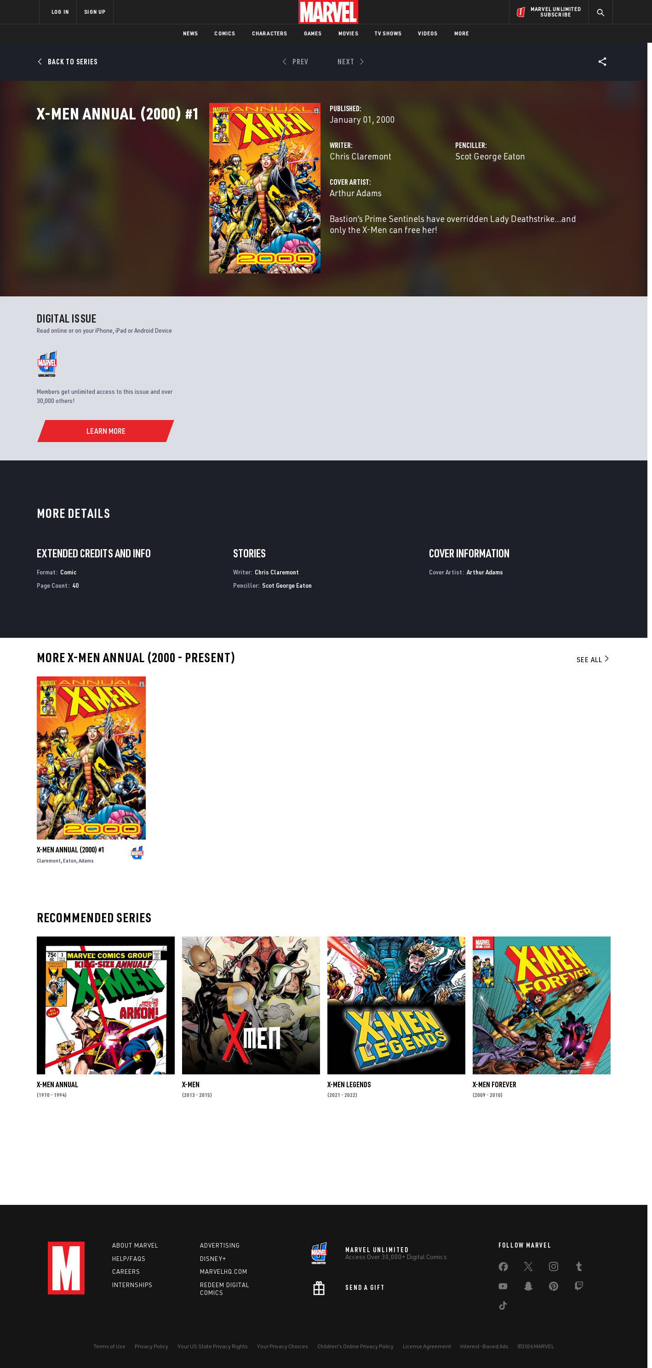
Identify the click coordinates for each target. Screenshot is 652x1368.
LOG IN (60, 11)
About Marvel (135, 1245)
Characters (269, 33)
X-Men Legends (349, 1160)
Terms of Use (109, 1346)
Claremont (49, 937)
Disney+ (213, 1258)
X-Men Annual (57, 1160)
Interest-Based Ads (484, 1346)
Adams (86, 937)
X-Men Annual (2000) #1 (71, 926)
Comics (224, 33)
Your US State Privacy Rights (212, 1346)
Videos (427, 33)
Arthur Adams (235, 233)
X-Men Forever (494, 1160)
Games (313, 33)
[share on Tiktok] (503, 1307)
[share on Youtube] (503, 1288)
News (190, 33)
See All (594, 735)
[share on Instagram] (553, 1268)
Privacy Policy (151, 1346)
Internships (132, 1285)
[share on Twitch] (578, 1288)
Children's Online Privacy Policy (355, 1346)
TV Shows (388, 33)
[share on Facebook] (503, 1268)
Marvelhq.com (223, 1271)
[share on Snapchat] (528, 1288)
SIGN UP (94, 11)
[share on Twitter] (528, 1268)
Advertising (220, 1245)
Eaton (69, 937)
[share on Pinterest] (553, 1288)
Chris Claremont (239, 196)
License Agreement (427, 1346)
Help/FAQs (129, 1258)
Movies (348, 33)
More (461, 33)
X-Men (191, 1160)
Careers (126, 1271)
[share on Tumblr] (578, 1268)
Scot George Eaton (430, 196)
